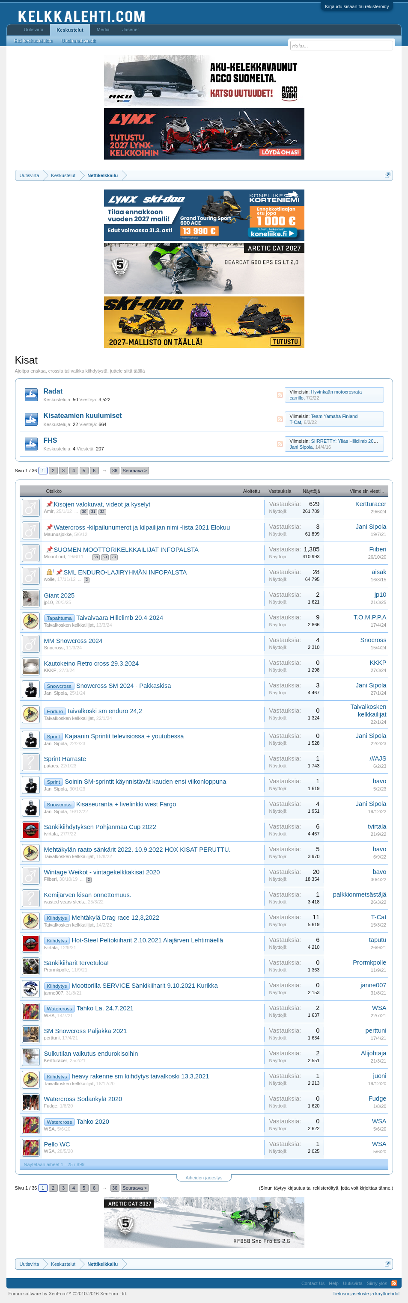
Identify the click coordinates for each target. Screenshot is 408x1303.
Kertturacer (371, 503)
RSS (280, 395)
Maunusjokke (58, 534)
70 (114, 557)
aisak (379, 572)
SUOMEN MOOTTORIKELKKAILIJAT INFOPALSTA (126, 549)
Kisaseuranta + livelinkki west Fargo (126, 804)
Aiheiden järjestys (203, 1177)
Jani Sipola (301, 447)
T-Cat (295, 422)
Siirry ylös (377, 1283)
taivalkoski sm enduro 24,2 (105, 711)
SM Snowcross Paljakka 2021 (85, 1031)
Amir (49, 511)
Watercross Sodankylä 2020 (83, 1099)
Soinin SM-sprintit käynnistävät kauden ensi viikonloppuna (145, 781)
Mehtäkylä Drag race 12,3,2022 (116, 917)
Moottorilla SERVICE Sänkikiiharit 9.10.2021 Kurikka (145, 985)
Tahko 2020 (93, 1121)
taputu (378, 939)
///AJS (377, 758)
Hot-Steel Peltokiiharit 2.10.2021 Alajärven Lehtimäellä (147, 940)
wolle (49, 579)
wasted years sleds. (65, 901)
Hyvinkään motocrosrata (336, 391)
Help (334, 1283)
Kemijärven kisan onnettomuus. (87, 894)
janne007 (53, 992)
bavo (380, 781)
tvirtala (51, 833)
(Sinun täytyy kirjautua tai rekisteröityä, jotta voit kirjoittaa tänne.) (326, 1187)
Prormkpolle (56, 969)
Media (103, 29)
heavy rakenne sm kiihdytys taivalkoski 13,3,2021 (140, 1076)
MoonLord (55, 556)
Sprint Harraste (65, 758)
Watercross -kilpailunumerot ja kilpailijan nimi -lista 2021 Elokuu (142, 527)
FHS (50, 440)
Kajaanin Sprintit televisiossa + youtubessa (124, 736)
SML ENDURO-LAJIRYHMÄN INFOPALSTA (125, 572)
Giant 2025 (59, 595)
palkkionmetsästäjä (360, 894)
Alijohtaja (373, 1053)
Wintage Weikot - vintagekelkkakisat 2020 (102, 872)
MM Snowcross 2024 (73, 640)
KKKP (50, 670)
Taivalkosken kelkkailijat (69, 625)
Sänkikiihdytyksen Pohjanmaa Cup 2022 (100, 826)
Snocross (54, 647)
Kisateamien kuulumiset (83, 415)
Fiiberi (378, 549)
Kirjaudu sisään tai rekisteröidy (357, 6)
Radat (53, 391)
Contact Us (313, 1283)
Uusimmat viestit (78, 40)
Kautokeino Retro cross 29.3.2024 (91, 663)
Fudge (50, 1105)
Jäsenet (130, 29)
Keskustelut (70, 30)
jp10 (48, 602)
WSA (49, 1015)
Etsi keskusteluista (33, 40)
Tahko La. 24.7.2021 (105, 1008)
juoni (380, 1075)
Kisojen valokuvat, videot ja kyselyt (102, 504)
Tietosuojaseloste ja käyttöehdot (366, 1293)
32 (102, 511)
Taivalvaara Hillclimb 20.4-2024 (119, 617)
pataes (51, 765)
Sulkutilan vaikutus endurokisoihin (91, 1053)
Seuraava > (135, 470)
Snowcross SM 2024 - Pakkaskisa (123, 685)
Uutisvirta (34, 29)
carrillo (296, 397)
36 (114, 470)
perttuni (52, 1037)
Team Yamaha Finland (334, 416)
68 (96, 557)
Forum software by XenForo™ (68, 1293)
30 (84, 511)
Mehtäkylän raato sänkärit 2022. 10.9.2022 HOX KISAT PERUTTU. (137, 849)
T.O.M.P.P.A (370, 617)
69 (105, 557)
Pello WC (57, 1144)
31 (93, 511)
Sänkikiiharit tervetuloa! (76, 962)
